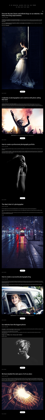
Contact (31, 5)
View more (22, 91)
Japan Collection (21, 5)
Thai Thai (25, 5)
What (11, 5)
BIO (9, 5)
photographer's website (5, 379)
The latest (3, 17)
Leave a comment (4, 93)
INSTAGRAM (34, 5)
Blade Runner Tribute (15, 5)
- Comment (5, 17)
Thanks (28, 5)
